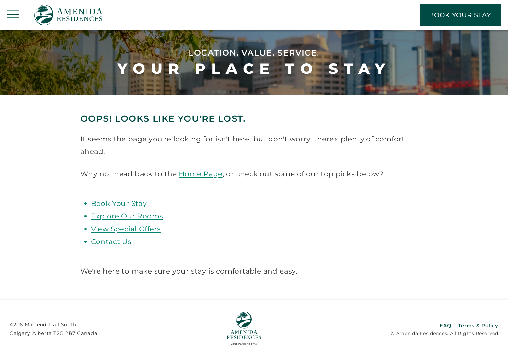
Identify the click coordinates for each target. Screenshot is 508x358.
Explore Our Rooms (127, 216)
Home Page (201, 174)
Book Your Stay (119, 203)
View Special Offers (126, 229)
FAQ (445, 325)
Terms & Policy (478, 325)
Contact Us (111, 241)
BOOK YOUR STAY (460, 15)
